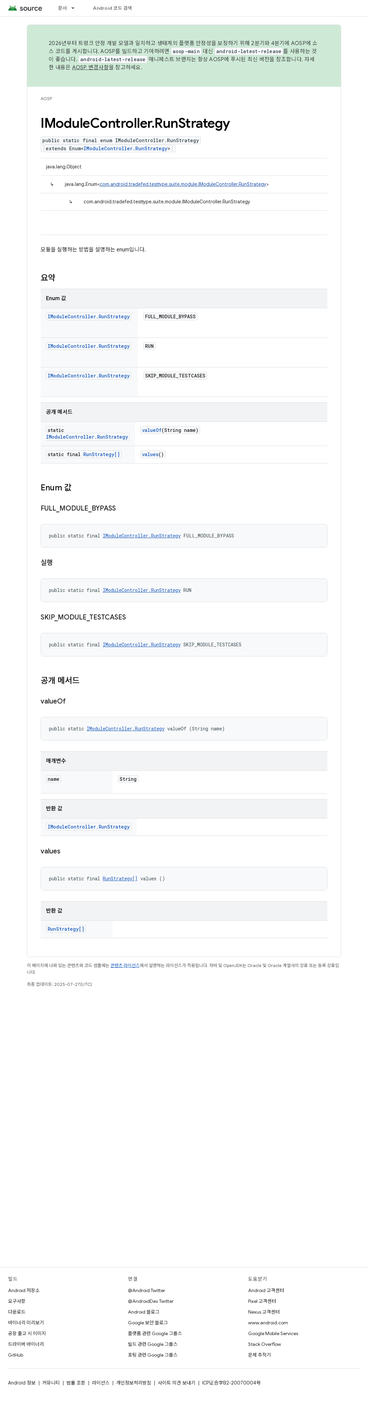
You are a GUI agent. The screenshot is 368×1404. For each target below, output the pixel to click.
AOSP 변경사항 (90, 67)
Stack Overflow (264, 1344)
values (150, 454)
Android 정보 (22, 1383)
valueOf (152, 430)
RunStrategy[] (101, 454)
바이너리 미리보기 (26, 1323)
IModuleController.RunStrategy (126, 148)
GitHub (15, 1355)
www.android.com (268, 1323)
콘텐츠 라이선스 (125, 965)
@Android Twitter (146, 1290)
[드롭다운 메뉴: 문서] (76, 8)
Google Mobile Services (273, 1333)
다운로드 (17, 1312)
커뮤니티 (51, 1383)
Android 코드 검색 (112, 8)
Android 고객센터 (266, 1290)
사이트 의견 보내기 (176, 1383)
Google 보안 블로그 (148, 1323)
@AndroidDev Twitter (151, 1301)
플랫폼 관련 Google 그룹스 (155, 1333)
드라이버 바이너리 (26, 1344)
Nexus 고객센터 (264, 1312)
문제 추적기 (259, 1355)
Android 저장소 (24, 1290)
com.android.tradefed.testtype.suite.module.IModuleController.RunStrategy (183, 184)
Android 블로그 (143, 1312)
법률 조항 (75, 1383)
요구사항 (17, 1301)
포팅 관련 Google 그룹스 (153, 1355)
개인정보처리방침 (133, 1383)
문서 (62, 8)
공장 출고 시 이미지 (27, 1333)
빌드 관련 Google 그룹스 (153, 1344)
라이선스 (100, 1383)
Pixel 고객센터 (262, 1301)
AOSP (46, 99)
